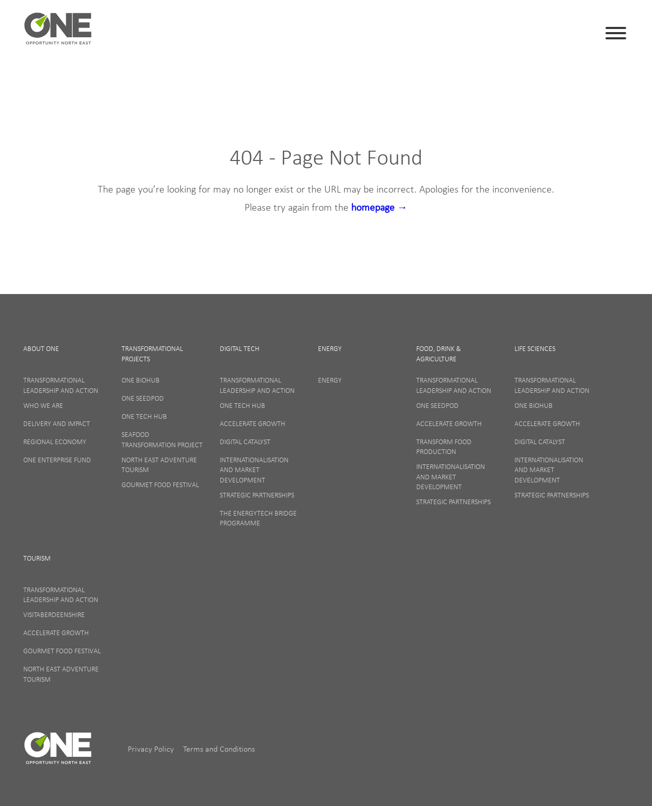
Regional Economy (54, 441)
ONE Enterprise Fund (57, 460)
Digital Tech (240, 348)
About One (41, 348)
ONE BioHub (141, 380)
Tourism (37, 558)
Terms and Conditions (219, 748)
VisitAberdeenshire (54, 614)
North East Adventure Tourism (159, 465)
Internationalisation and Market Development (254, 470)
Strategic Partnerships (257, 495)
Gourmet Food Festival (160, 484)
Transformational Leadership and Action (60, 385)
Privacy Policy (152, 748)
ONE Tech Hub (144, 416)
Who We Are (43, 405)
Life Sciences (534, 348)
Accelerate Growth (252, 423)
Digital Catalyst (245, 441)
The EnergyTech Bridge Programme (258, 518)
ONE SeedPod (143, 398)
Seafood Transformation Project (162, 439)
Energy (330, 348)
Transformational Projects (152, 353)
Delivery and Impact (56, 423)
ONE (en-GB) (58, 33)
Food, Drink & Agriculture (438, 353)
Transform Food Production (444, 446)
